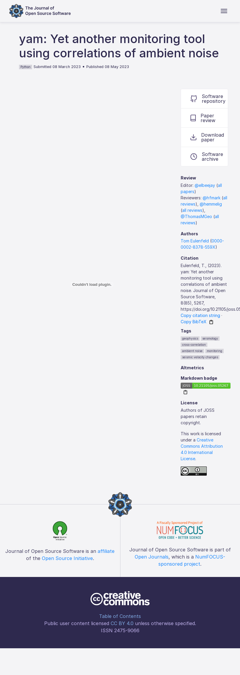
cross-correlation (194, 344)
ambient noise (192, 351)
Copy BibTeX (193, 321)
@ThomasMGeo (196, 216)
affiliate (106, 551)
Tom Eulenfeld (195, 240)
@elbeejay (205, 185)
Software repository (207, 98)
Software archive (206, 156)
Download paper (207, 137)
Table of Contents (120, 616)
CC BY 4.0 (122, 623)
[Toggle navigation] (224, 11)
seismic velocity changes (200, 357)
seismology (210, 338)
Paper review (202, 118)
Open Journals (152, 557)
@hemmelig (211, 203)
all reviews (192, 210)
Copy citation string (200, 315)
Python (25, 67)
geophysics (190, 338)
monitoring (214, 351)
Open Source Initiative (67, 558)
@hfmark (211, 197)
